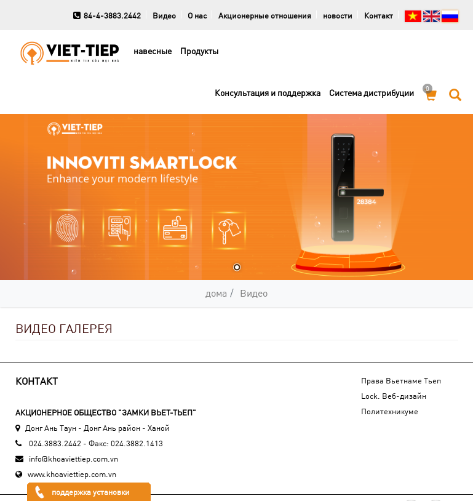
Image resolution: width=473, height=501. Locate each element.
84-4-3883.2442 (107, 15)
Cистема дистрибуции (371, 92)
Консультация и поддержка (267, 92)
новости (337, 15)
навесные (152, 51)
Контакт (378, 15)
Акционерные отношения (264, 15)
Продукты (199, 51)
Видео (164, 15)
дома (216, 292)
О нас (197, 15)
